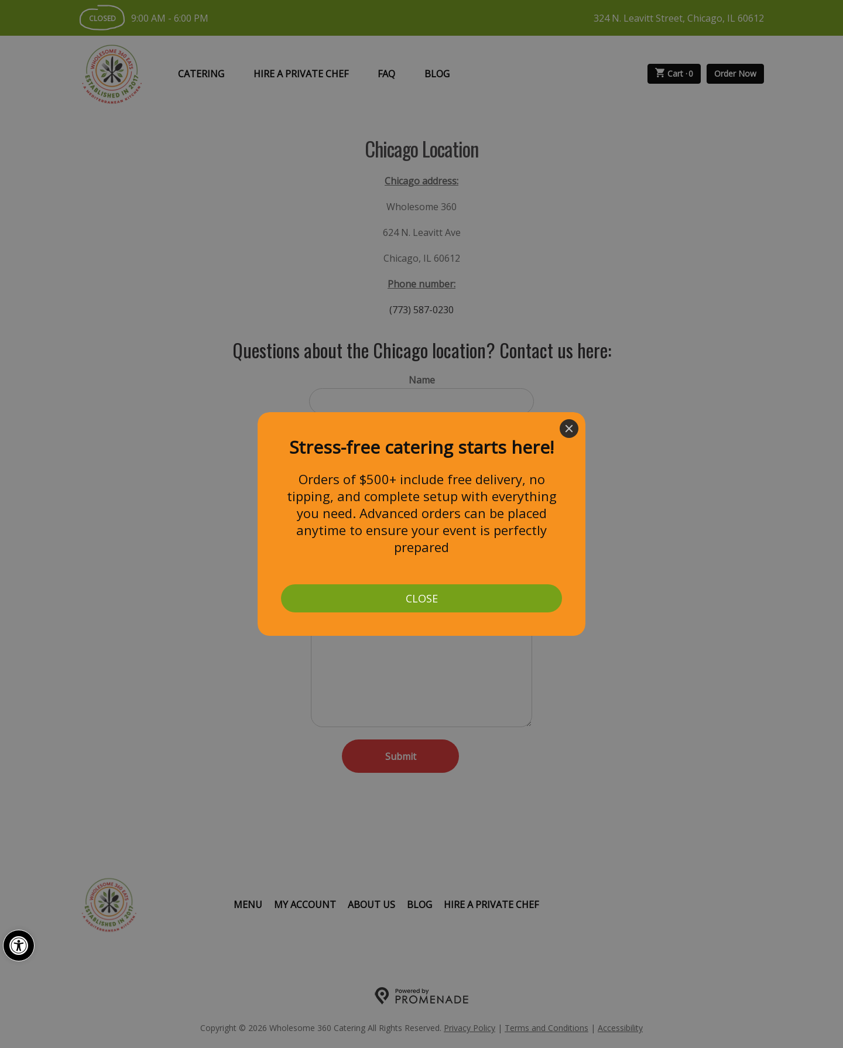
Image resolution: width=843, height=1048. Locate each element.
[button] (19, 945)
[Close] (569, 428)
